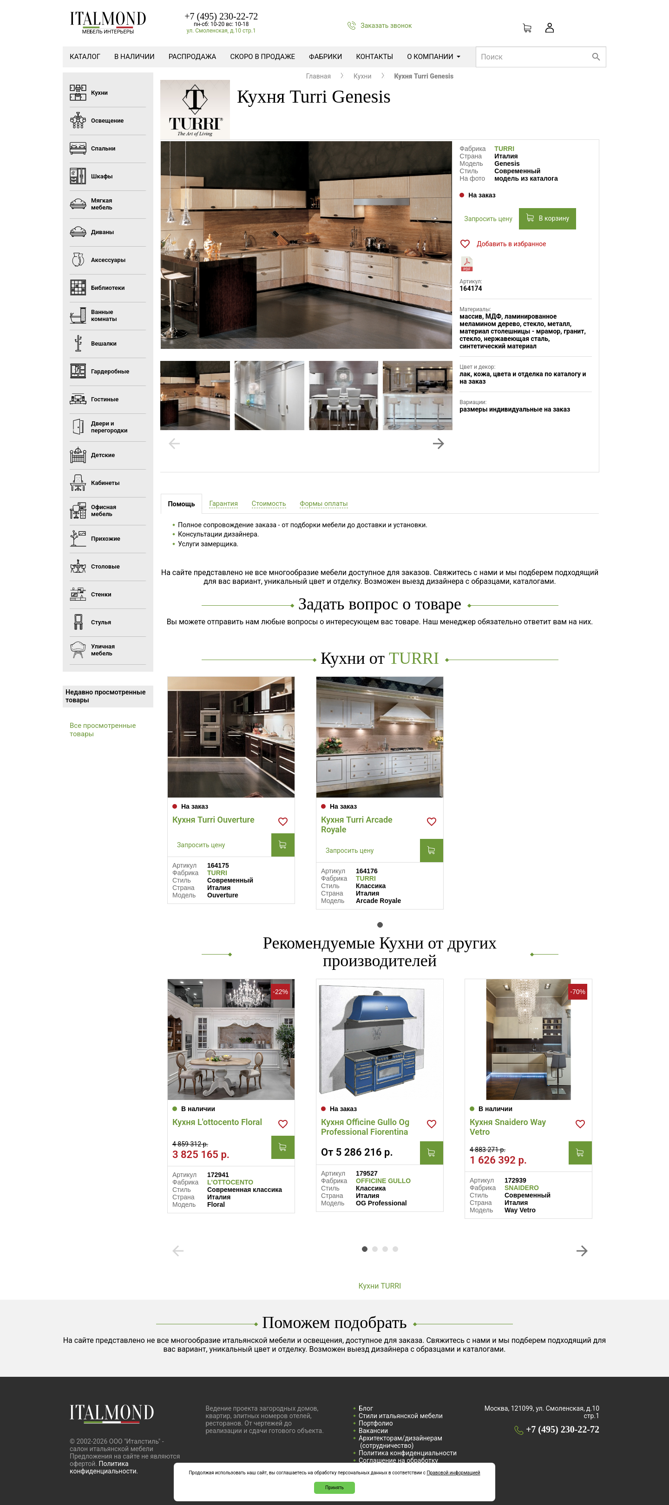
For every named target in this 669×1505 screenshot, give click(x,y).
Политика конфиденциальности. (104, 1467)
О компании (433, 56)
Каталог (85, 56)
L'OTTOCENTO (230, 1182)
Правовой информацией (453, 1472)
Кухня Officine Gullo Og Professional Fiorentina (365, 1127)
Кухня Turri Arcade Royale (357, 824)
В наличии (134, 56)
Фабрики (325, 56)
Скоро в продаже (262, 56)
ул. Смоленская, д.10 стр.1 (221, 30)
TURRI (504, 148)
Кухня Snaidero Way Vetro (508, 1127)
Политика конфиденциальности (408, 1453)
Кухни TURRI (380, 1286)
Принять (334, 1487)
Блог (366, 1408)
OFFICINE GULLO (383, 1180)
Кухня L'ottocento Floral (217, 1122)
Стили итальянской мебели (401, 1416)
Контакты (374, 56)
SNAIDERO (522, 1187)
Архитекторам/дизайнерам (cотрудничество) (400, 1441)
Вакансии (373, 1430)
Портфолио (376, 1423)
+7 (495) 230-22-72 (221, 16)
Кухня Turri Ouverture (213, 819)
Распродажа (192, 56)
